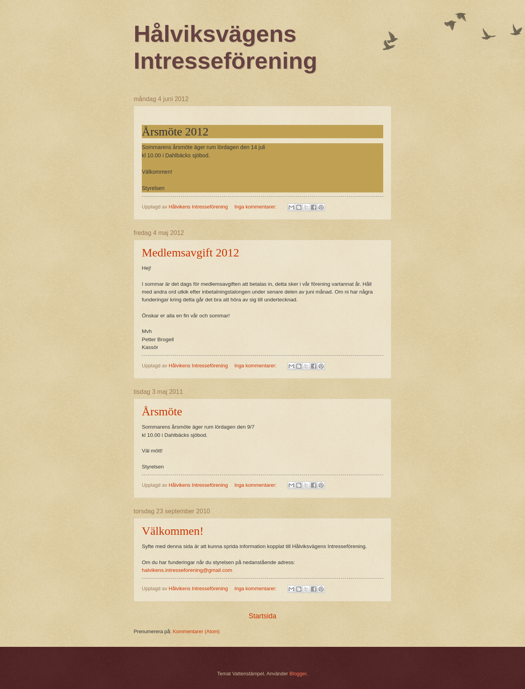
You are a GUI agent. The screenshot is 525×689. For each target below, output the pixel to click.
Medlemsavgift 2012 (190, 252)
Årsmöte (162, 411)
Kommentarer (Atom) (196, 631)
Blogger (298, 674)
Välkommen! (173, 530)
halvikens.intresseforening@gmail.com (187, 570)
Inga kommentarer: (256, 207)
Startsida (262, 616)
